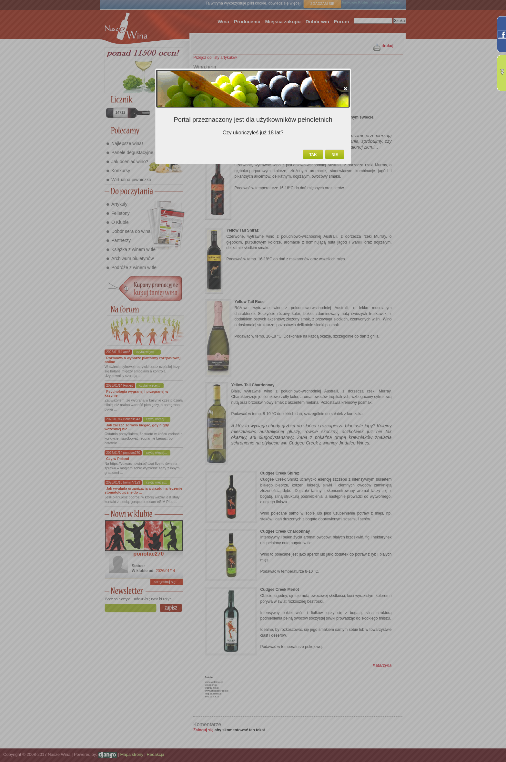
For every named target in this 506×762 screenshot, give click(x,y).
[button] (345, 88)
